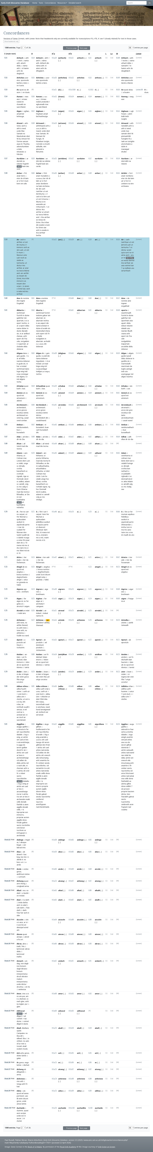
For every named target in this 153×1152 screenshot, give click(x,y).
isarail (128, 356)
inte (23, 847)
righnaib (124, 476)
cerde (38, 166)
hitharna (39, 455)
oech (20, 60)
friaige (130, 598)
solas (43, 577)
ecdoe (26, 869)
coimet (26, 1021)
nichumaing (43, 758)
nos (24, 890)
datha (25, 902)
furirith (19, 315)
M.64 (118, 437)
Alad (18, 900)
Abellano (25, 1028)
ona (122, 778)
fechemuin (21, 562)
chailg (129, 486)
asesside (39, 204)
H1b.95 (71, 1053)
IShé (42, 699)
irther (47, 222)
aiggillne (80, 724)
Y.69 (5, 453)
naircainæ (130, 776)
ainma (123, 783)
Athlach (124, 58)
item (44, 514)
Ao (18, 89)
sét (18, 732)
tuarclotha (125, 802)
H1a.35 (54, 158)
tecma (19, 448)
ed (26, 709)
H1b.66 (71, 424)
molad (23, 366)
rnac (25, 458)
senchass (41, 707)
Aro (26, 291)
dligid (19, 1024)
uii (43, 363)
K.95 (90, 1053)
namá (38, 325)
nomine (26, 298)
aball (60, 1028)
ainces (61, 934)
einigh (123, 737)
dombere (44, 183)
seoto (19, 776)
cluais (27, 92)
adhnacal (81, 1011)
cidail (126, 755)
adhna (97, 1091)
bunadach (21, 432)
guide (22, 356)
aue (18, 99)
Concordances (50, 3)
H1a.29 (54, 58)
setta (123, 732)
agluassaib (40, 104)
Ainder (39, 671)
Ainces (19, 934)
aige (46, 589)
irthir (27, 278)
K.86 (90, 890)
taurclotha (46, 796)
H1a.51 (54, 610)
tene (22, 622)
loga (131, 734)
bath (18, 388)
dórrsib (39, 161)
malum (19, 979)
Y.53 (5, 89)
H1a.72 (54, 1062)
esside (41, 225)
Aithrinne (21, 1079)
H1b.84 (71, 869)
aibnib (19, 859)
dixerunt (41, 527)
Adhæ (123, 437)
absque (23, 842)
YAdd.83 (7, 852)
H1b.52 (71, 78)
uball (24, 1046)
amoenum (21, 398)
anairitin (124, 765)
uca (126, 742)
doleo (19, 1055)
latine (26, 412)
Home (34, 3)
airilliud (27, 333)
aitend (80, 123)
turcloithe (26, 825)
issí (47, 712)
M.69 (118, 598)
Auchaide (21, 1108)
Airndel (20, 610)
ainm (38, 68)
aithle (19, 625)
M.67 (118, 557)
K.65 (90, 405)
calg (131, 484)
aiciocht (61, 919)
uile (18, 907)
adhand (98, 453)
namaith (124, 65)
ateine (123, 622)
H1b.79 (71, 671)
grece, (19, 871)
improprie (40, 783)
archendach (21, 407)
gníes (19, 604)
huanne (124, 691)
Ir (17, 252)
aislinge (61, 840)
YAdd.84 (7, 869)
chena (47, 331)
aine (129, 301)
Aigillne (39, 724)
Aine (38, 298)
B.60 (33, 173)
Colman (20, 458)
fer (131, 511)
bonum (23, 966)
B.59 (33, 158)
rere (18, 592)
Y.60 (5, 298)
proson (127, 789)
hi (49, 461)
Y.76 (5, 620)
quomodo (25, 80)
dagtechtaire (22, 577)
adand (38, 494)
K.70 (90, 511)
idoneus (39, 665)
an (126, 141)
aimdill (126, 484)
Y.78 (5, 654)
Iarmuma (20, 263)
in (48, 230)
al (23, 502)
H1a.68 (54, 993)
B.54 (33, 58)
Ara (43, 209)
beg (18, 857)
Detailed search (75, 3)
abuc (60, 852)
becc (18, 862)
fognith (26, 164)
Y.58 (5, 173)
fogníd (38, 164)
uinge (43, 479)
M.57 (118, 298)
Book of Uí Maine (35, 1147)
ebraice (25, 976)
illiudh (130, 331)
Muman (23, 517)
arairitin (130, 737)
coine (20, 540)
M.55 (118, 173)
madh (126, 535)
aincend (39, 149)
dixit (28, 136)
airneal (61, 610)
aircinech (99, 405)
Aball (19, 1028)
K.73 (90, 589)
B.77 (33, 620)
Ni (17, 139)
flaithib (19, 804)
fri (49, 333)
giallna (123, 726)
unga (26, 463)
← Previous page (70, 48)
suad (47, 704)
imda (20, 902)
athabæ (61, 386)
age (25, 589)
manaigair (125, 149)
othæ (130, 686)
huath (23, 689)
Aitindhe (125, 620)
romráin (39, 144)
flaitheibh (125, 781)
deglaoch (20, 73)
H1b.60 (71, 298)
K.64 (90, 393)
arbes (38, 750)
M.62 (118, 405)
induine (39, 315)
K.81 (90, 724)
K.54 (90, 96)
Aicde (19, 869)
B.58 (33, 123)
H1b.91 (71, 961)
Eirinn (38, 222)
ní (45, 65)
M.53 (118, 123)
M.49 (118, 78)
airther (39, 212)
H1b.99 (71, 1091)
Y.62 (5, 353)
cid (18, 760)
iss (18, 1004)
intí (45, 366)
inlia (45, 699)
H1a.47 (54, 557)
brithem (25, 592)
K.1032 (91, 89)
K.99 (90, 1091)
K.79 (90, 671)
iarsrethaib (40, 704)
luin (131, 461)
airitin (25, 737)
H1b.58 (71, 173)
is (26, 126)
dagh (26, 963)
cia (18, 794)
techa (19, 382)
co (44, 144)
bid (22, 114)
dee (26, 437)
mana (44, 532)
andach (61, 961)
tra (18, 796)
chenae (19, 336)
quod (19, 395)
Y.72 (5, 567)
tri (133, 252)
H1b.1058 (72, 89)
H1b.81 (71, 724)
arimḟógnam (41, 804)
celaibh (124, 463)
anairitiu (43, 760)
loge (18, 371)
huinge (130, 463)
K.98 (90, 1079)
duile (123, 146)
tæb (123, 141)
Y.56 (5, 123)
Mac (23, 131)
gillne (129, 783)
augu (132, 724)
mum (21, 252)
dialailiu (26, 781)
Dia (23, 439)
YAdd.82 (7, 840)
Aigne (19, 598)
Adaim (130, 481)
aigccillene (99, 724)
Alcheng (20, 1069)
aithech (80, 58)
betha (38, 235)
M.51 (118, 96)
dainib (20, 537)
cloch (24, 694)
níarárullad (40, 331)
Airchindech (41, 405)
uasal (26, 418)
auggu (19, 726)
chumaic (20, 768)
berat (22, 828)
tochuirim (20, 647)
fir (22, 750)
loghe (123, 369)
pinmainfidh (126, 136)
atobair (44, 325)
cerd (18, 169)
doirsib (19, 161)
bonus (19, 574)
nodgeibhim (126, 341)
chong (22, 883)
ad (24, 437)
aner (123, 671)
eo (27, 393)
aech (38, 60)
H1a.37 (54, 239)
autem (26, 817)
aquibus (131, 514)
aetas (19, 1104)
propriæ (20, 817)
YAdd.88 (7, 919)
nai (25, 1018)
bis (25, 857)
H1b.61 (71, 310)
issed (48, 707)
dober (24, 328)
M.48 (118, 58)
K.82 (90, 840)
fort (22, 181)
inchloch (42, 712)
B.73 (33, 567)
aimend (61, 393)
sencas (19, 709)
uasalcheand (41, 420)
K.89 (90, 934)
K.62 (90, 353)
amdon (124, 657)
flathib (38, 776)
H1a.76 (54, 1108)
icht (27, 919)
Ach (18, 1053)
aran (131, 804)
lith (24, 702)
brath (47, 144)
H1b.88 (71, 919)
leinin (123, 461)
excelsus (20, 412)
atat (26, 268)
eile (129, 760)
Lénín (38, 476)
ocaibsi (43, 492)
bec (22, 857)
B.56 (33, 96)
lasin (24, 166)
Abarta (39, 310)
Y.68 (5, 443)
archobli (47, 341)
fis (19, 939)
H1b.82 (71, 840)
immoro (20, 247)
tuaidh (24, 535)
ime (23, 993)
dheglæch (40, 71)
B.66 (33, 405)
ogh (132, 111)
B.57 (33, 111)
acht (18, 71)
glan (22, 1001)
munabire (44, 176)
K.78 (90, 654)
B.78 (33, 640)
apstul (61, 640)
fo (26, 657)
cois (126, 371)
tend (18, 126)
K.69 (90, 453)
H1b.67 (71, 437)
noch (22, 258)
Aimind (39, 393)
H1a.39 (54, 386)
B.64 (33, 386)
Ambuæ (39, 424)
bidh (123, 116)
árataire (44, 535)
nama (26, 60)
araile (45, 328)
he (29, 987)
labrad (19, 847)
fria (25, 338)
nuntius (25, 574)
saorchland (21, 107)
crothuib (20, 474)
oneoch (47, 755)
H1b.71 (71, 557)
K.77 (90, 640)
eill (21, 1036)
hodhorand (40, 729)
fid (28, 139)
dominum (40, 645)
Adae (38, 437)
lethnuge (20, 116)
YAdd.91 (7, 961)
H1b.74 (71, 598)
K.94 (90, 1028)
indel (27, 610)
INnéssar (39, 530)
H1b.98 (71, 1079)
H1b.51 (71, 58)
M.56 (118, 239)
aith (27, 58)
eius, (18, 80)
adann (27, 481)
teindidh (124, 126)
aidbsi (21, 481)
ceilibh (128, 786)
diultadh (124, 659)
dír (37, 439)
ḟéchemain (40, 562)
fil (43, 139)
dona (24, 820)
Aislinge (20, 840)
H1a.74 (54, 1079)
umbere (124, 183)
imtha (123, 527)
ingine (22, 301)
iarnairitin (40, 768)
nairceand (130, 752)
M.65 (118, 453)
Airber (19, 173)
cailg (24, 486)
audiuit (19, 522)
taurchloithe (25, 732)
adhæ (97, 437)
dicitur (38, 209)
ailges (97, 353)
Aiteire (124, 557)
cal (25, 1016)
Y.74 (5, 598)
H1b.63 (71, 386)
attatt (46, 212)
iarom (19, 747)
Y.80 (5, 686)
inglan (21, 1004)
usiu (128, 328)
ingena (124, 677)
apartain (20, 320)
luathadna (21, 499)
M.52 (118, 111)
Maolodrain (21, 136)
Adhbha (124, 686)
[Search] (136, 3)
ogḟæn (26, 111)
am (20, 996)
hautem (124, 662)
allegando (21, 1072)
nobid (19, 102)
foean (123, 114)
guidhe (124, 361)
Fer (18, 517)
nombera (129, 176)
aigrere (61, 589)
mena (19, 545)
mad (46, 363)
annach (80, 961)
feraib (19, 822)
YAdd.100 (7, 1108)
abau (131, 89)
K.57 (90, 158)
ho (37, 227)
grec (131, 410)
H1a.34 (54, 123)
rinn (18, 1081)
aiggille (61, 724)
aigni (60, 598)
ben (25, 671)
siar (45, 227)
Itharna (24, 489)
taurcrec (39, 802)
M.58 (118, 310)
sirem (27, 286)
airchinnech (21, 415)
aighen (98, 111)
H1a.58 (54, 840)
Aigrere (20, 589)
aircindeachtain (127, 418)
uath (25, 691)
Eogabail (20, 303)
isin (25, 318)
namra (38, 616)
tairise (47, 665)
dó (47, 178)
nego (27, 1062)
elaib (21, 463)
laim (26, 178)
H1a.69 (54, 1011)
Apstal (39, 640)
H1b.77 (71, 640)
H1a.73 (54, 881)
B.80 (33, 654)
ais (24, 1091)
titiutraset (129, 773)
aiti (18, 930)
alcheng (80, 881)
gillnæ (38, 726)
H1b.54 (71, 96)
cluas (146, 92)
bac (25, 854)
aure (18, 92)
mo (20, 486)
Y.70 (5, 511)
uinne (19, 691)
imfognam (21, 833)
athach (124, 63)
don (24, 283)
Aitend (19, 123)
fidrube (20, 154)
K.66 (90, 424)
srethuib (20, 707)
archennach (40, 407)
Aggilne (124, 724)
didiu (19, 65)
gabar (44, 315)
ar (27, 158)
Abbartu (20, 310)
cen (24, 845)
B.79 (33, 671)
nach (20, 765)
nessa (40, 220)
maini (46, 537)
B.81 (33, 686)
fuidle (19, 635)
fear (132, 729)
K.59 (90, 239)
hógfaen (39, 114)
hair (18, 1086)
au (25, 89)
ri (128, 476)
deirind (131, 260)
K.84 (90, 869)
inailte (19, 956)
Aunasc (20, 96)
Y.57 (5, 158)
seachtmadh (126, 313)
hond (38, 709)
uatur (131, 691)
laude (26, 893)
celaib (38, 479)
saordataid (21, 720)
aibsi (125, 481)
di (24, 178)
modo (25, 1049)
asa (122, 742)
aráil (45, 356)
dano (25, 353)
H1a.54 (54, 654)
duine (27, 315)
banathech (21, 471)
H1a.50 (54, 598)
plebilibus (40, 522)
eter (18, 178)
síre (18, 250)
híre (45, 196)
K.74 (90, 598)
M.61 (118, 393)
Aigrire (124, 589)
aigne (79, 598)
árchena (46, 186)
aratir (129, 250)
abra (24, 943)
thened (25, 625)
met (22, 1043)
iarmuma (125, 247)
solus (26, 579)
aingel (19, 579)
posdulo (39, 642)
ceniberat (40, 799)
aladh (97, 900)
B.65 (33, 393)
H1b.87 (71, 900)
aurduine (81, 158)
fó (47, 654)
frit (25, 173)
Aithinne (39, 620)
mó (48, 532)
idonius (19, 667)
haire (41, 186)
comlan (24, 420)
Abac (19, 852)
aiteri (60, 557)
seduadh (129, 750)
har (18, 366)
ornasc (24, 99)
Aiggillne (20, 724)
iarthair (42, 232)
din (48, 63)
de (21, 298)
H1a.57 (54, 724)
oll (18, 1043)
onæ (47, 689)
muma (22, 245)
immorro (20, 281)
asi (44, 204)
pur (23, 996)
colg (26, 484)
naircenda (45, 750)
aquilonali (20, 524)
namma (20, 361)
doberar (20, 349)
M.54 (118, 158)
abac (79, 852)
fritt (45, 173)
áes (27, 166)
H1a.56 (54, 686)
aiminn (80, 393)
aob (27, 1041)
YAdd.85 (7, 881)
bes (26, 739)
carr (27, 511)
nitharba (39, 471)
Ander (19, 671)
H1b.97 (71, 881)
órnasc (43, 99)
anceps (19, 937)
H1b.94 (71, 1028)
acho (22, 1053)
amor (60, 993)
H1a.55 (54, 671)
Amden (124, 654)
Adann (19, 453)
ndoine (19, 164)
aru (132, 255)
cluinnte (20, 1110)
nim (44, 146)
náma (44, 60)
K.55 (90, 111)
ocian (19, 286)
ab (28, 89)
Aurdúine (20, 158)
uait (21, 250)
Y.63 (5, 386)
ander (79, 671)
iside (20, 291)
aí (41, 601)
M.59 (118, 353)
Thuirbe (26, 144)
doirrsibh (124, 161)
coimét (19, 1018)
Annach (20, 961)
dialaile (19, 734)
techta (46, 320)
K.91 (90, 961)
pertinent (20, 1096)
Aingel (19, 567)
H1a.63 (54, 900)
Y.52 (5, 78)
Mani (22, 550)
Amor (19, 993)
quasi (21, 89)
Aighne (39, 598)
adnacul (61, 1011)
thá (37, 532)
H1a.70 (54, 1028)
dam (18, 542)
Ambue (20, 424)
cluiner (19, 1121)
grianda (22, 582)
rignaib (19, 476)
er (27, 415)
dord (26, 479)
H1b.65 (71, 405)
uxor (26, 78)
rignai (45, 486)
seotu (129, 768)
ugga (20, 745)
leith (127, 116)
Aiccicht (20, 919)
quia (123, 252)
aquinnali (125, 522)
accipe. (23, 1113)
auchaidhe (81, 1108)
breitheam (40, 594)
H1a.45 (54, 453)
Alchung (20, 881)
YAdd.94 (7, 1028)
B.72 (33, 557)
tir (124, 258)
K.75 (90, 610)
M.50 (118, 89)
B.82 (33, 724)
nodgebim (40, 338)
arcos (19, 410)
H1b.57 (71, 158)
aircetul (20, 606)
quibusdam (21, 519)
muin (26, 181)
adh (129, 437)
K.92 (90, 993)
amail (19, 114)
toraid (19, 1046)
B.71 (33, 511)
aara (129, 530)
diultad (19, 659)
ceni (18, 828)
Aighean (39, 111)
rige (24, 476)
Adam (123, 453)
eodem (19, 1049)
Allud (19, 890)
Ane (18, 298)
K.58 (90, 173)
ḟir (131, 765)
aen (25, 453)
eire (132, 183)
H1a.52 (54, 620)
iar (23, 704)
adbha (123, 689)
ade (122, 560)
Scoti (43, 574)
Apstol (19, 640)
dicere (38, 791)
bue (18, 430)
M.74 (118, 686)
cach (43, 189)
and (37, 217)
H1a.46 (54, 511)
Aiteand (124, 123)
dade (19, 560)
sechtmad (21, 313)
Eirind (19, 278)
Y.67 (5, 437)
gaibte (24, 822)
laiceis (123, 83)
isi (44, 318)
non (22, 963)
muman (124, 514)
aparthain (125, 320)
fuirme (19, 141)
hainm (26, 68)
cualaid (19, 530)
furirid (47, 313)
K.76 (90, 620)
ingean (124, 303)
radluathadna (43, 466)
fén (40, 511)
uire (22, 696)
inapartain (125, 344)
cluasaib (20, 104)
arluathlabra (41, 468)
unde (19, 131)
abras (27, 949)
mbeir (22, 773)
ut (44, 191)
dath (27, 900)
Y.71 (5, 557)
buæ (47, 427)
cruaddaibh (125, 474)
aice (21, 922)
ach (59, 1053)
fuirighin (124, 139)
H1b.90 (71, 943)
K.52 (90, 78)
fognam (124, 807)
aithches (80, 78)
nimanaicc (20, 151)
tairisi (27, 667)
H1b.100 (72, 1108)
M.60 (118, 386)
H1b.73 (71, 589)
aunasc (80, 96)
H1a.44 (54, 443)
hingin (26, 674)
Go (150, 3)
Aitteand (40, 123)
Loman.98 (139, 89)
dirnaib (22, 466)
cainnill (46, 494)
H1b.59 (71, 239)
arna (123, 773)
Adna (19, 1091)
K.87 (90, 900)
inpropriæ (21, 812)
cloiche (19, 699)
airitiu (19, 752)
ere (22, 183)
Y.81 (5, 724)
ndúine (47, 161)
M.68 (118, 589)
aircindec (62, 405)
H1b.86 (71, 890)
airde (19, 865)
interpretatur (22, 974)
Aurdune (125, 158)
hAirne (46, 214)
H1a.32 (54, 96)
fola (27, 907)
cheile (40, 336)
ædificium (21, 874)
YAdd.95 (7, 1053)
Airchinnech (22, 405)
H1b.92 (71, 993)
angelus (20, 572)
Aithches (20, 78)
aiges (19, 601)
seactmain (125, 366)
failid (19, 585)
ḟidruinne (39, 151)
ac (41, 497)
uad (21, 739)
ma (122, 530)
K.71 (90, 557)
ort (21, 939)
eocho (125, 60)
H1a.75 (54, 1091)
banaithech (40, 484)
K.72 (90, 567)
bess (20, 755)
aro (22, 273)
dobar (123, 325)
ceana (123, 333)
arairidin (43, 737)
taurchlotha (44, 732)
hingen (46, 674)
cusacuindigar (41, 369)
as (37, 220)
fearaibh (124, 796)
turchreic (20, 830)
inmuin (24, 139)
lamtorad (20, 949)
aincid (26, 937)
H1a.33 (54, 111)
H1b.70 (71, 511)
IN (24, 540)
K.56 (90, 123)
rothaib (39, 486)
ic (17, 999)
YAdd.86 (7, 890)
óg (22, 418)
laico (26, 83)
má (23, 545)
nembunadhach (127, 427)
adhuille (39, 146)
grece (43, 410)
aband (19, 854)
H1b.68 (71, 443)
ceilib (43, 773)
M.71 (118, 640)
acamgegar (125, 374)
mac (46, 104)
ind (23, 291)
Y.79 (5, 671)
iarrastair (39, 715)
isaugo (38, 742)
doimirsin (125, 747)
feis (23, 946)
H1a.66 (54, 943)
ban (128, 468)
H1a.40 (54, 393)
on (18, 85)
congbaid (20, 886)
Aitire (19, 557)
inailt (19, 946)
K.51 (90, 58)
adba (19, 689)
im (23, 102)
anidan (80, 654)
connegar (24, 374)
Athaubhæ (40, 386)
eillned (19, 1038)
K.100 (90, 1108)
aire (24, 613)
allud (60, 890)
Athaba (124, 386)
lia (21, 702)
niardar (124, 331)
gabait (44, 794)
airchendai (21, 799)
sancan (25, 141)
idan (18, 657)
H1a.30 (54, 78)
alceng (61, 881)
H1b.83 (71, 852)
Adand (39, 453)
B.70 (33, 453)
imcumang (125, 763)
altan (60, 443)
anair (19, 176)
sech (23, 126)
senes (26, 1093)
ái (22, 601)
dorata (21, 729)
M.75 (118, 567)
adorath (124, 729)
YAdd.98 (7, 1079)
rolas (19, 704)
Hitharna (44, 458)
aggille (19, 807)
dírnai (38, 481)
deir (39, 674)
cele (18, 341)
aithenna (20, 633)
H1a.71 (54, 1053)
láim (37, 181)
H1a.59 (54, 852)
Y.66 (5, 424)
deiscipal (20, 927)
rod (20, 497)
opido (19, 1030)
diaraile (25, 331)
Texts (41, 3)
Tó (26, 542)
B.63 (33, 353)
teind (129, 128)
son (26, 812)
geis (18, 356)
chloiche (44, 696)
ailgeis (131, 353)
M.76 (118, 724)
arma (27, 886)
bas (23, 388)
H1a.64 (54, 919)
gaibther (20, 318)
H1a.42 (54, 424)
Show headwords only (11, 41)
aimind (98, 393)
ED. (48, 620)
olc (26, 987)
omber (124, 768)
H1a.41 (54, 405)
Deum (19, 645)
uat (48, 196)
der (20, 674)
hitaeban (39, 141)
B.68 (33, 437)
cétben (19, 1041)
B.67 (33, 424)
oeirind (127, 265)
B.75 (33, 598)
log (25, 734)
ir (47, 194)
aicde (60, 869)
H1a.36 (54, 173)
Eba (18, 1036)
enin (132, 677)
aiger (131, 589)
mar (20, 527)
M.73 (118, 654)
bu (20, 139)
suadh (26, 707)
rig (49, 486)
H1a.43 (54, 437)
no (24, 133)
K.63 (90, 386)
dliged (19, 1016)
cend (18, 418)
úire (37, 696)
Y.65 (5, 405)
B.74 (33, 589)
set (18, 739)
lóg (46, 734)
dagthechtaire (43, 572)
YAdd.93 (7, 1011)
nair (129, 807)
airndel (80, 610)
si (26, 320)
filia (18, 679)
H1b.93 (71, 1011)
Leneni (19, 461)
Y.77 (5, 640)
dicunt (47, 574)
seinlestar (22, 989)
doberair (39, 346)
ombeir (41, 763)
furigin (38, 139)
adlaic (21, 760)
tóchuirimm (40, 650)
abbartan (81, 310)
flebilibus (125, 517)
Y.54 (5, 96)
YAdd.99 (7, 1091)
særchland (43, 107)
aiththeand (40, 126)
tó (19, 553)
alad (18, 893)
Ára (42, 217)
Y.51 (5, 58)
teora (41, 214)
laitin (123, 415)
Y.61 (5, 310)
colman (124, 458)
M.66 (118, 511)
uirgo (22, 679)
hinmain (39, 136)
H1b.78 (71, 654)
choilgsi (39, 499)
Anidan (20, 654)
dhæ (123, 439)
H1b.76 (71, 620)
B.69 (33, 443)
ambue (61, 424)
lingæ (19, 845)
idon (27, 662)
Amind (124, 393)
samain (124, 133)
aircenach (125, 407)
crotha (19, 468)
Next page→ (84, 48)
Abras (19, 943)
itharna (19, 455)
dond (19, 750)
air (122, 181)
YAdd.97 (7, 1069)
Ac (18, 1062)
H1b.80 (71, 686)
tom (128, 527)
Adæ (18, 437)
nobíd (38, 102)
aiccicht (80, 919)
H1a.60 (54, 869)
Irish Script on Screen (106, 1147)
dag (18, 963)
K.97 (90, 881)
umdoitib (45, 102)
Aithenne (21, 620)
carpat (21, 514)
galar (18, 1058)
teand (38, 131)
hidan (45, 657)
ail (20, 358)
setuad (124, 739)
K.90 (90, 943)
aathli (131, 622)
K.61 (90, 310)
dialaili (123, 328)
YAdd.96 (7, 1062)
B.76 (33, 610)
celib (18, 802)
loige (38, 366)
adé (47, 557)
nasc (26, 96)
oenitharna (125, 455)
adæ (60, 437)
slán (18, 915)
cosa (18, 374)
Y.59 (5, 239)
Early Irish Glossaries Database (15, 3)
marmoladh (126, 363)
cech (22, 239)
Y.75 (5, 610)
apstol (79, 640)
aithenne (81, 620)
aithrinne (62, 1079)
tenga (19, 1084)
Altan (19, 443)
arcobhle (124, 346)
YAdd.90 (7, 943)
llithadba (20, 494)
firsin (48, 745)
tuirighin (131, 141)
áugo (47, 724)
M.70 (118, 620)
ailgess (22, 379)
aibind (19, 400)
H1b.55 (71, 111)
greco (26, 677)
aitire (79, 557)
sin (18, 333)
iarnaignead (45, 709)
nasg (131, 96)
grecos (24, 410)
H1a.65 (54, 934)
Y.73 (5, 589)
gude (21, 363)
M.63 (118, 424)
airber (79, 173)
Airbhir (124, 173)
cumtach (21, 877)
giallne (25, 726)
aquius (40, 524)
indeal (38, 613)
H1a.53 (54, 640)
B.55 (33, 78)
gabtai (131, 796)
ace (19, 925)
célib (38, 781)
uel (48, 677)
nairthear (125, 242)
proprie (45, 786)
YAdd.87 (7, 900)
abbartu (98, 310)
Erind (20, 289)
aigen (79, 111)
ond (19, 694)
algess (22, 376)
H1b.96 (71, 1062)
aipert (43, 323)
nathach (124, 471)
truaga (26, 537)
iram (48, 225)
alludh (97, 890)
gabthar (124, 318)
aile (25, 183)
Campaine (21, 1033)
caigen (26, 606)
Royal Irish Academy (68, 1147)
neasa (126, 260)
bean (46, 671)
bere (23, 176)
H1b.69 (71, 453)
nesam (21, 276)
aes (26, 1096)
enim (22, 677)
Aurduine (40, 158)
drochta (20, 987)
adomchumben (23, 146)
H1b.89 (71, 934)
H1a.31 (54, 89)
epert (19, 323)
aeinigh (129, 369)
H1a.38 (54, 353)
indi (26, 371)
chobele (20, 346)
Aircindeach (126, 405)
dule (20, 149)
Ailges (38, 353)
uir (29, 691)
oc (18, 463)
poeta (38, 458)
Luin (28, 461)
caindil (21, 484)
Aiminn (20, 393)
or (28, 993)
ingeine (43, 301)
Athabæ (20, 386)
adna (60, 1091)
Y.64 (5, 393)
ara (132, 268)
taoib (19, 535)
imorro (39, 659)
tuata (21, 85)
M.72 (118, 671)
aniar (38, 183)
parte (27, 524)
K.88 (90, 919)
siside (19, 260)
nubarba (20, 507)
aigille (38, 778)
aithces (98, 78)
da (131, 366)
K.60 (90, 298)
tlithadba (40, 463)
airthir (26, 273)
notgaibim (25, 341)
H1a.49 (54, 589)
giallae (24, 747)
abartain (39, 318)
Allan (38, 443)
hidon (46, 659)
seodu (47, 763)
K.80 (90, 686)
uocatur (20, 682)
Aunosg (124, 96)
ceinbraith (125, 804)
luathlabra (21, 505)
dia (129, 178)
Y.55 (5, 111)
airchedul (39, 604)
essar (27, 540)
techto (24, 323)
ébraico (24, 968)
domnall (124, 479)
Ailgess (20, 353)
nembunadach (22, 427)
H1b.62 (71, 353)
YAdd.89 (7, 934)
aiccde (97, 869)
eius (37, 80)
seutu (19, 825)
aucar (19, 1118)
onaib (27, 799)
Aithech (20, 58)
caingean (39, 606)
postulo (20, 642)
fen (21, 511)
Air (37, 189)
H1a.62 (54, 890)
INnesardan (126, 524)
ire (44, 202)
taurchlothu (41, 765)
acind (26, 927)
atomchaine (126, 144)
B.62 (33, 310)
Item (19, 489)
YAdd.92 (7, 993)
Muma (38, 202)
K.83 (90, 852)
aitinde (61, 620)
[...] (59, 60)
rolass (41, 702)
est (46, 191)
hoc (47, 479)
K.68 (90, 443)
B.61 (33, 298)
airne (123, 255)
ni (22, 68)
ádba (48, 694)
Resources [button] (61, 3)
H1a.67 (54, 961)
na (25, 104)
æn (45, 453)
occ (46, 484)
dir (18, 439)
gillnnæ (39, 745)
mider (123, 674)
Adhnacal (21, 1011)
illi (17, 1098)
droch (19, 976)
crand (26, 635)
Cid (37, 752)
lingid (27, 840)
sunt (127, 252)
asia (122, 265)
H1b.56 (71, 123)
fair (21, 913)
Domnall (20, 479)
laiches (19, 83)
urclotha (129, 732)
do (22, 71)
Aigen (19, 111)
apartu (124, 310)
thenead (39, 625)
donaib (23, 802)
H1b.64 (71, 393)
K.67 (90, 437)
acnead (19, 715)
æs (47, 164)
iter (44, 178)
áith (46, 58)
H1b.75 (71, 610)
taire (22, 548)
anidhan (98, 654)
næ (122, 755)
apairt (123, 323)
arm (18, 883)
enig (22, 371)
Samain (20, 133)
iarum (123, 745)
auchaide (62, 1108)
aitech (23, 63)
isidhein (128, 268)
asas (18, 144)
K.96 (90, 1062)
